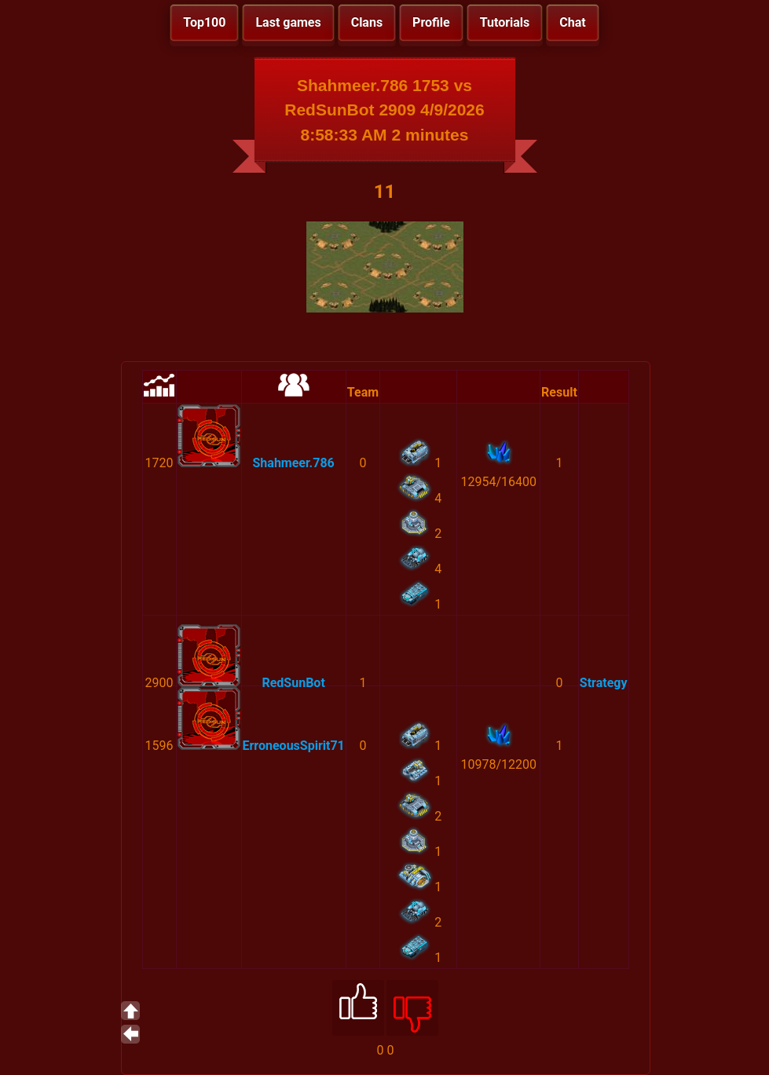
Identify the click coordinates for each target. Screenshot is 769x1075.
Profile (431, 22)
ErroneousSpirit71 (294, 745)
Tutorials (505, 22)
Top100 (204, 22)
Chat (572, 22)
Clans (367, 22)
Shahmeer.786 (294, 462)
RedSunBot (293, 682)
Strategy (604, 682)
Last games (287, 22)
